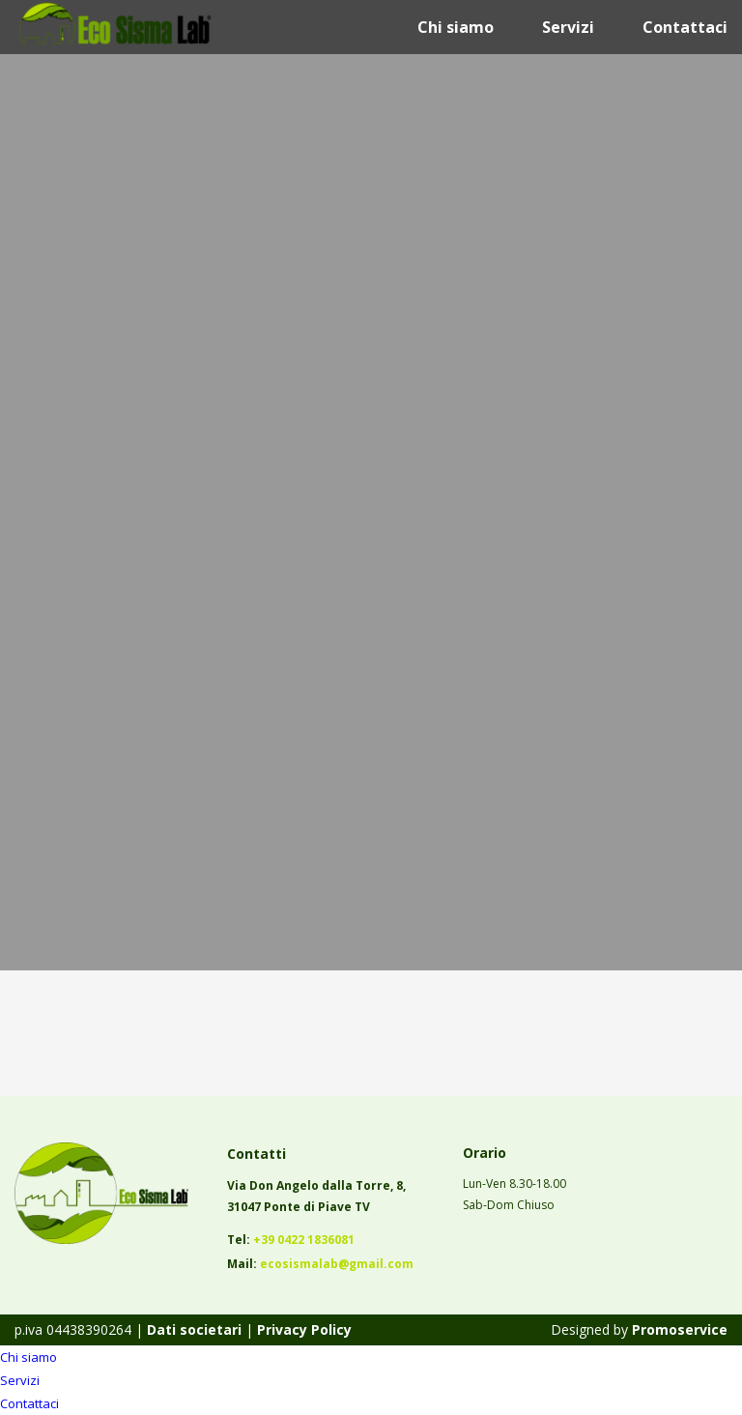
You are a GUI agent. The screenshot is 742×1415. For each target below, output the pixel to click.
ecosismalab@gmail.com (337, 1264)
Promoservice (680, 1329)
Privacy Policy (304, 1329)
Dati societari (192, 1329)
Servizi (568, 27)
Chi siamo (455, 27)
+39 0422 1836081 (304, 1239)
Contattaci (685, 27)
